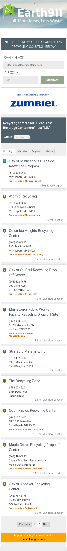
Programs (37, 151)
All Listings (8, 151)
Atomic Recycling (23, 196)
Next (45, 524)
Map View (23, 151)
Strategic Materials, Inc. (27, 351)
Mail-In (49, 151)
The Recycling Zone (24, 381)
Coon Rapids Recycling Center (33, 410)
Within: (17, 137)
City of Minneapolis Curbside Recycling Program (31, 163)
